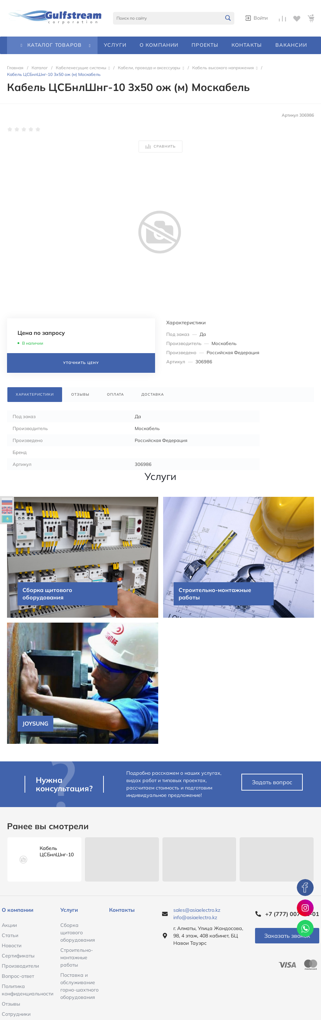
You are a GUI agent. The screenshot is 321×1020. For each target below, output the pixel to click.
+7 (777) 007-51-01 (292, 913)
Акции (9, 925)
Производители (20, 966)
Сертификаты (18, 956)
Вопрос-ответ (18, 976)
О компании (17, 910)
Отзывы (11, 1004)
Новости (11, 945)
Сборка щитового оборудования (77, 932)
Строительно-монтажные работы (76, 957)
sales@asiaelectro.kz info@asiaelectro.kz (196, 914)
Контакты (122, 910)
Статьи (10, 935)
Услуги (69, 910)
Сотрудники (16, 1014)
